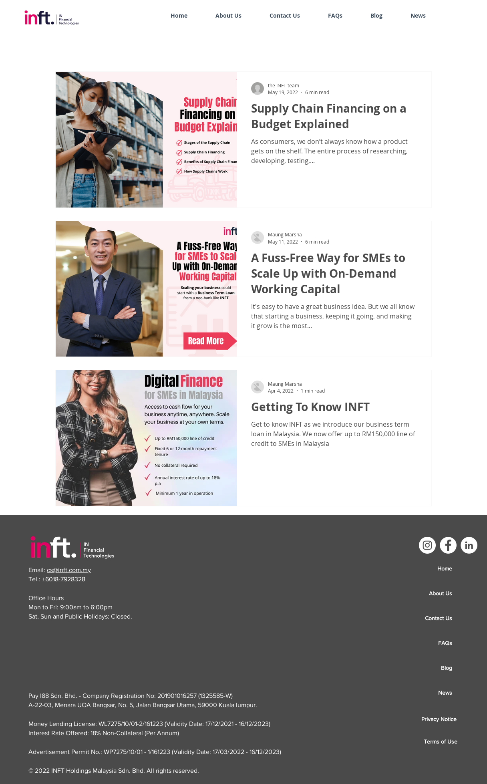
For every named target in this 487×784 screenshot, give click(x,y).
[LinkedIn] (469, 545)
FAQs (445, 643)
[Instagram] (427, 545)
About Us (440, 593)
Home (444, 568)
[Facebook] (448, 545)
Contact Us (438, 618)
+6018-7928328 (63, 579)
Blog (446, 668)
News (445, 692)
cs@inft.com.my (69, 569)
